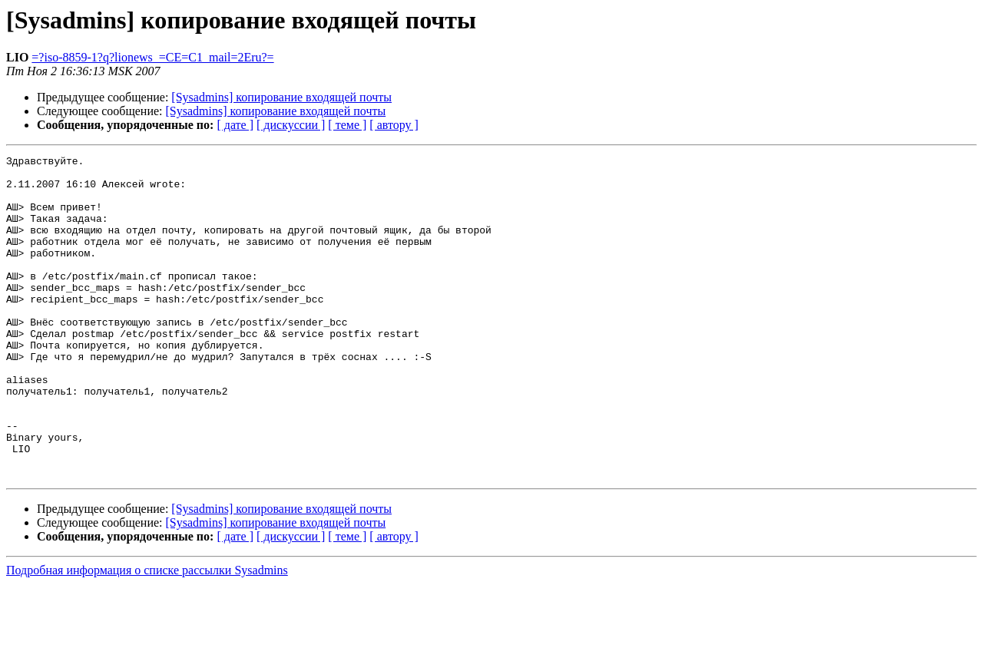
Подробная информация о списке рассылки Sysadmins (147, 634)
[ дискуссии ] (291, 124)
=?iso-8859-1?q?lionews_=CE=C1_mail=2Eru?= (152, 57)
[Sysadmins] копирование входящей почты (281, 97)
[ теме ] (347, 124)
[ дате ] (235, 124)
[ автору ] (393, 124)
